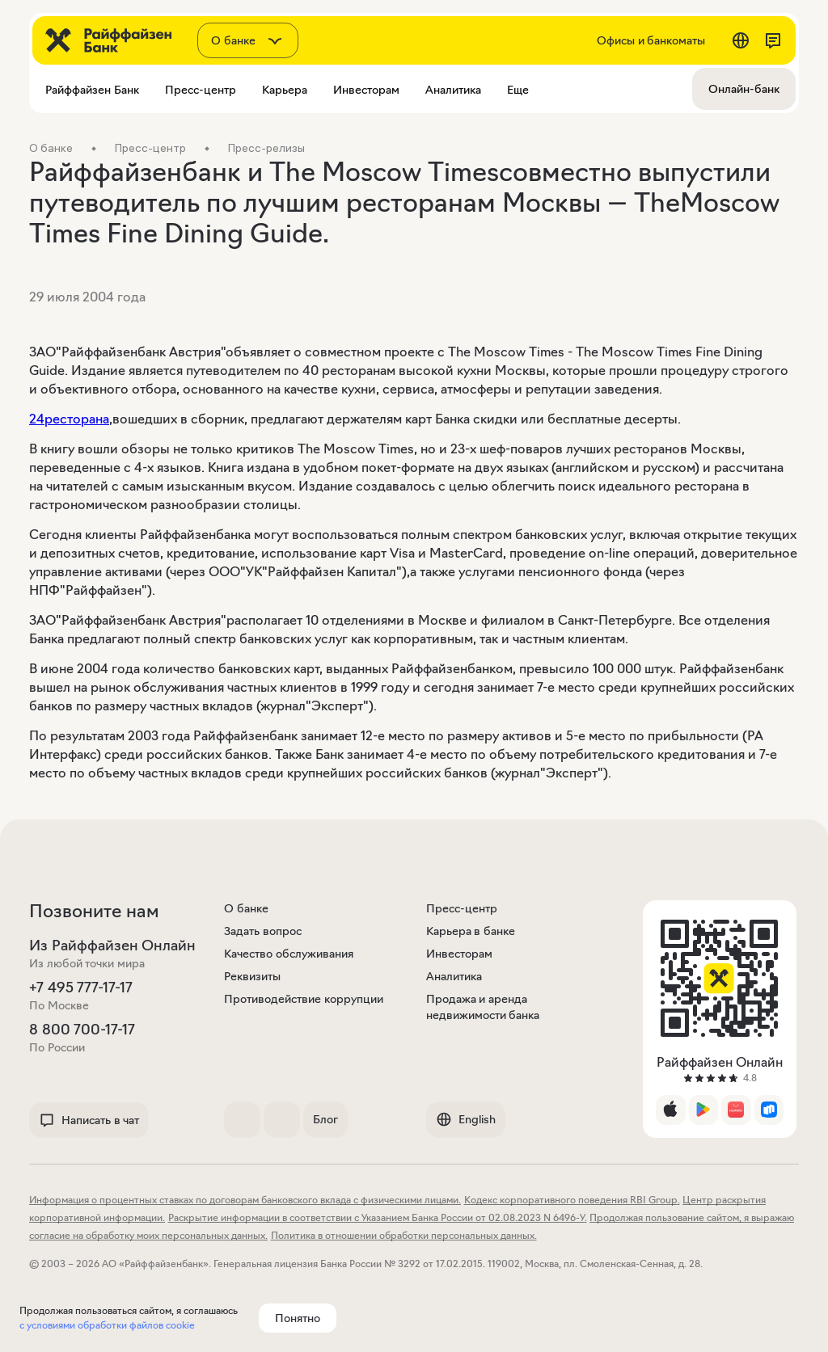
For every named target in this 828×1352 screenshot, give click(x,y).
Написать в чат (89, 1120)
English (466, 1119)
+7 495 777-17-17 (81, 987)
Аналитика (454, 976)
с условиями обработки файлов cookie (107, 1325)
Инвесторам (459, 953)
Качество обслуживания (288, 953)
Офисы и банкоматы (651, 40)
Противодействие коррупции (303, 999)
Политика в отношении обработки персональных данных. (404, 1235)
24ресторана (69, 419)
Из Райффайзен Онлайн (112, 945)
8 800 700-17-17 (82, 1029)
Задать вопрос (263, 931)
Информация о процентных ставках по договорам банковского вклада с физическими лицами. (245, 1200)
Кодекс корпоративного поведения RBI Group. (572, 1200)
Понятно (297, 1318)
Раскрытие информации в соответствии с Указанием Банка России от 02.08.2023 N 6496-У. (377, 1217)
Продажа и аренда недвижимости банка (483, 1007)
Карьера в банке (470, 931)
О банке (246, 908)
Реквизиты (252, 976)
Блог (325, 1119)
